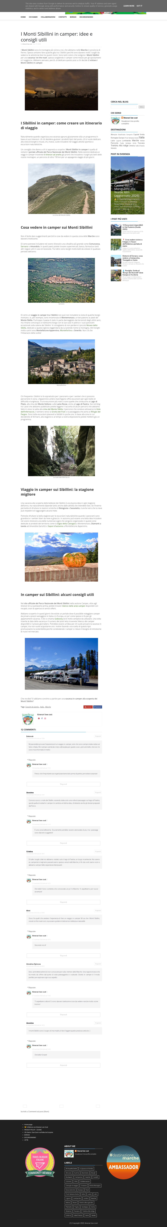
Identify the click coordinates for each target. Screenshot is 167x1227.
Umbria (132, 146)
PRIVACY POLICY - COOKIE (33, 1130)
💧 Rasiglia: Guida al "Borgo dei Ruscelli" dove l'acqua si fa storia (133, 273)
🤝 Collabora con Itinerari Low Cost (36, 1127)
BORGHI (73, 17)
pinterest (88, 707)
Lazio (113, 141)
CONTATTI (63, 17)
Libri (95, 1194)
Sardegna (128, 143)
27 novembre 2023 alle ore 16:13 (35, 1025)
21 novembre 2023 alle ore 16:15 (41, 883)
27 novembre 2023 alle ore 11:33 (41, 996)
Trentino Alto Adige (119, 145)
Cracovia (84, 1185)
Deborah (29, 736)
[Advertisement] (127, 62)
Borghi (93, 1173)
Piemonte (114, 143)
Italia (42, 707)
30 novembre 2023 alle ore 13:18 (41, 1049)
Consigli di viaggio (32, 707)
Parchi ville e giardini (86, 1202)
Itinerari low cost (27, 44)
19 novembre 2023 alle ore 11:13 (41, 768)
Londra (86, 1198)
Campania (129, 134)
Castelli (95, 1177)
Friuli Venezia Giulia (131, 138)
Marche (48, 707)
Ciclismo (68, 1181)
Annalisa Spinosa (33, 964)
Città (75, 1181)
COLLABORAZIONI (48, 17)
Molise (142, 141)
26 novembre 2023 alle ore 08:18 (35, 966)
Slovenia (68, 1211)
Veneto (113, 148)
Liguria (118, 141)
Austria (76, 1173)
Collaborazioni (85, 1181)
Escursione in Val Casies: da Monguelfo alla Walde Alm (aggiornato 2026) (126, 189)
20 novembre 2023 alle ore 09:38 (35, 913)
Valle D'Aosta (139, 146)
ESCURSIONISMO (86, 17)
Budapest (69, 1177)
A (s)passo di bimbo (86, 1168)
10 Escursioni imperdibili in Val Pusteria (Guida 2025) (133, 227)
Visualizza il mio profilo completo (85, 1154)
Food (87, 1190)
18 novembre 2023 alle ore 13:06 (35, 738)
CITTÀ (26, 1140)
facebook (97, 707)
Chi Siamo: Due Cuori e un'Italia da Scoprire (38, 1132)
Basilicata (121, 134)
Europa (121, 138)
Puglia (122, 143)
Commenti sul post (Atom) (38, 1111)
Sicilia (134, 143)
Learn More (128, 6)
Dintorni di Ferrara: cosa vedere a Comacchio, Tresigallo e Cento (133, 258)
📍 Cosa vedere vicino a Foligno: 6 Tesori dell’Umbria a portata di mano (132, 243)
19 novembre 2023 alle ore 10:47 (35, 795)
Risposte (32, 760)
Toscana (141, 143)
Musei (75, 1202)
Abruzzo (114, 135)
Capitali (136, 135)
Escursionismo (70, 1190)
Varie (87, 1215)
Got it (139, 6)
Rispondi (98, 736)
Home (23, 17)
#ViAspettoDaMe (71, 1168)
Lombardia (126, 141)
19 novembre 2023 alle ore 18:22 (35, 854)
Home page (28, 1124)
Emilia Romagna (94, 1185)
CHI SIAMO (33, 17)
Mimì (28, 911)
